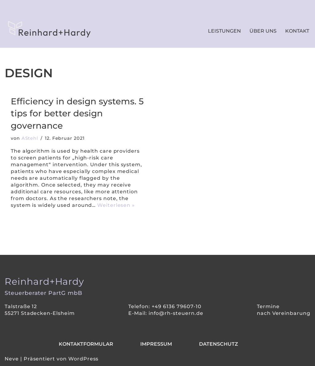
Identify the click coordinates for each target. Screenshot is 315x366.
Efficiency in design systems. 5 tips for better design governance (77, 113)
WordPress (83, 359)
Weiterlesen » (116, 205)
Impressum (156, 344)
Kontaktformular (86, 344)
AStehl (30, 138)
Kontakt (297, 31)
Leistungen (224, 31)
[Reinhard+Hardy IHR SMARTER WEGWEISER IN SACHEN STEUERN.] (48, 29)
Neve (12, 359)
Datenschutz (218, 344)
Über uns (263, 31)
